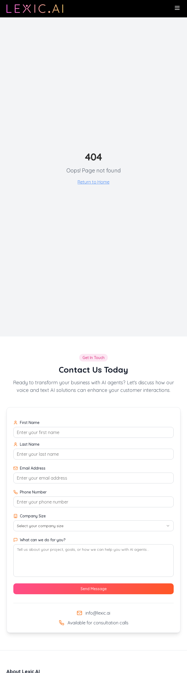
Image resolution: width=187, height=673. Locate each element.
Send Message (94, 588)
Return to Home (93, 182)
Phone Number (30, 492)
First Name (26, 422)
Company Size (29, 516)
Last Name (26, 444)
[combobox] (93, 525)
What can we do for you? (39, 540)
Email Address (29, 468)
